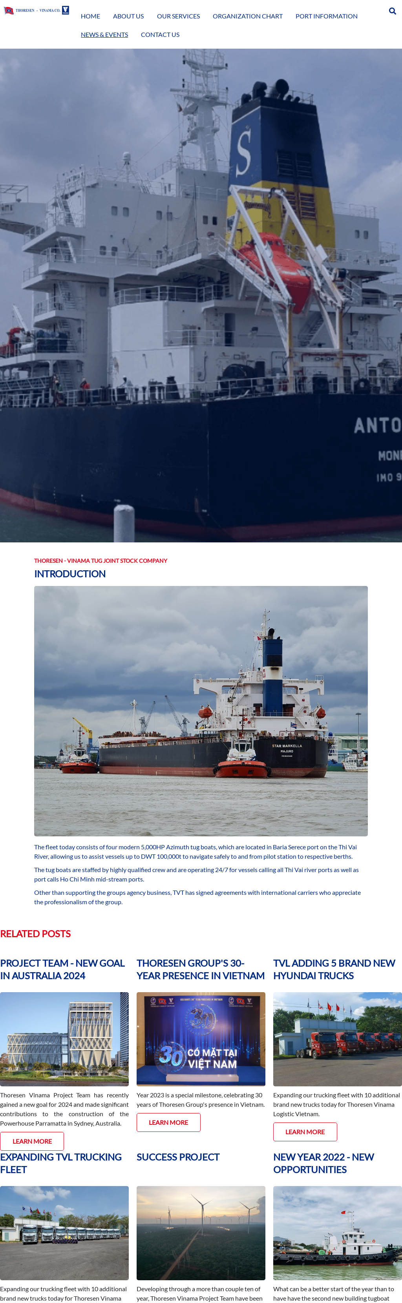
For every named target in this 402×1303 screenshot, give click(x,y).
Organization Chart (219, 9)
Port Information (277, 9)
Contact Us (366, 9)
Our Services (169, 9)
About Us (135, 9)
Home (111, 9)
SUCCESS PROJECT (178, 1156)
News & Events (326, 9)
